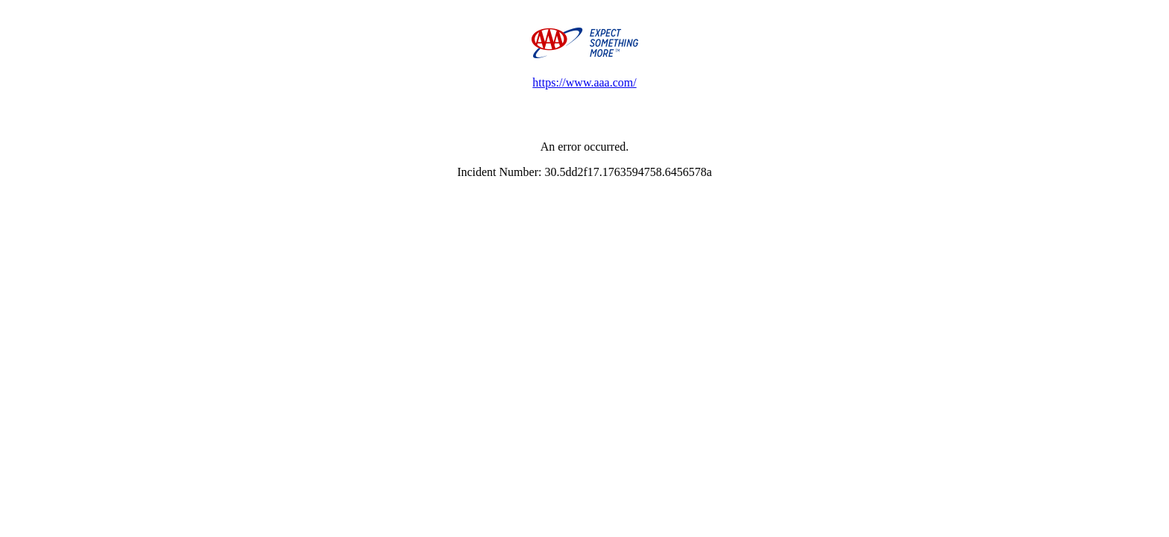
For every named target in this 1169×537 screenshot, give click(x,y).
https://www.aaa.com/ (584, 82)
